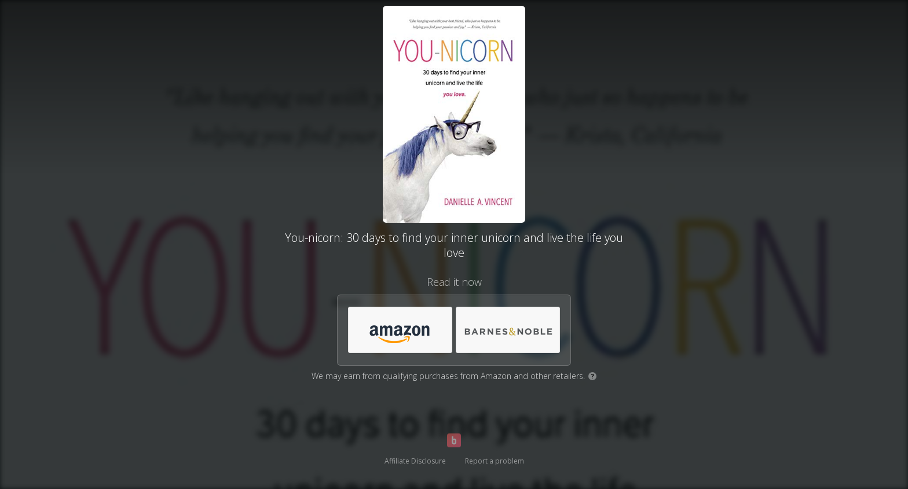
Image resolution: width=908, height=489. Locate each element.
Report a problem (494, 461)
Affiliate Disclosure (415, 461)
